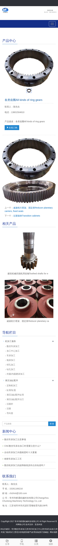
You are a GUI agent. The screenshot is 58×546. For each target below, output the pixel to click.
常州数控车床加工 (18, 529)
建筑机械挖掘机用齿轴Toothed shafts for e (28, 273)
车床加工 (11, 355)
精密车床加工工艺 (13, 459)
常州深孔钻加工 (48, 529)
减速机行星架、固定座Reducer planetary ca (28, 321)
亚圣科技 (38, 524)
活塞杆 (10, 404)
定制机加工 (12, 385)
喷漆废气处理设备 (31, 532)
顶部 (50, 541)
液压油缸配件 (11, 380)
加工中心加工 (13, 351)
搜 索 (52, 424)
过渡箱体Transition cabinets (26, 215)
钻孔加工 (11, 369)
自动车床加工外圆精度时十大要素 (20, 452)
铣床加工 (11, 360)
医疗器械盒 (44, 532)
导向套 (10, 413)
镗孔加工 (11, 364)
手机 (22, 541)
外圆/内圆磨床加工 (16, 374)
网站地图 (53, 532)
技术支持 (29, 524)
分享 (7, 541)
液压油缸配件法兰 (15, 399)
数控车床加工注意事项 (15, 439)
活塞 (9, 408)
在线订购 (11, 127)
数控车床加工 (13, 346)
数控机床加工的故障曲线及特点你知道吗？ (24, 465)
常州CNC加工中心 (34, 529)
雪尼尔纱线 (19, 532)
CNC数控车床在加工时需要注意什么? (22, 446)
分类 (36, 541)
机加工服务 (10, 341)
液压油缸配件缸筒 (15, 394)
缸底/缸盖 (11, 390)
